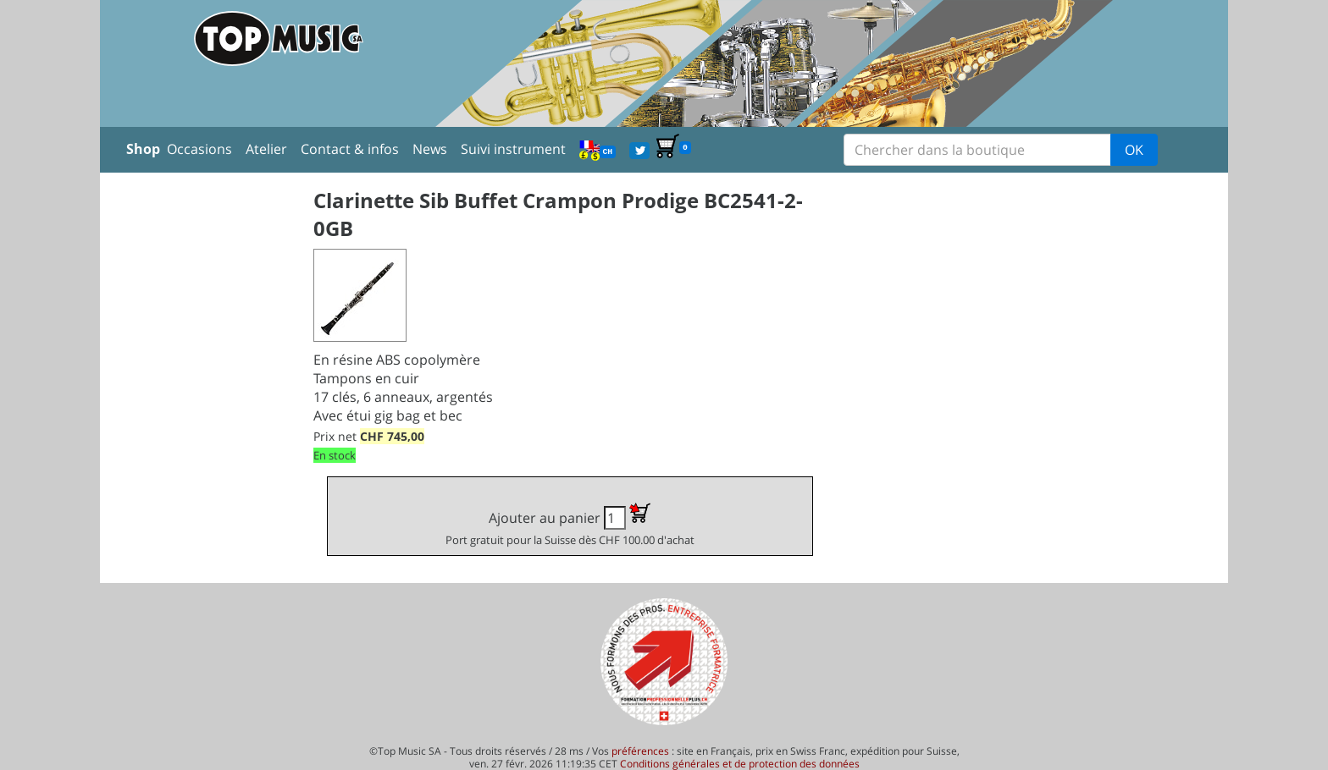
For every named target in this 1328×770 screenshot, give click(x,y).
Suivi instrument (513, 149)
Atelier (266, 149)
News (429, 149)
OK (1134, 149)
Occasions (199, 149)
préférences (640, 751)
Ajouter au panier (569, 525)
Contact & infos (350, 149)
